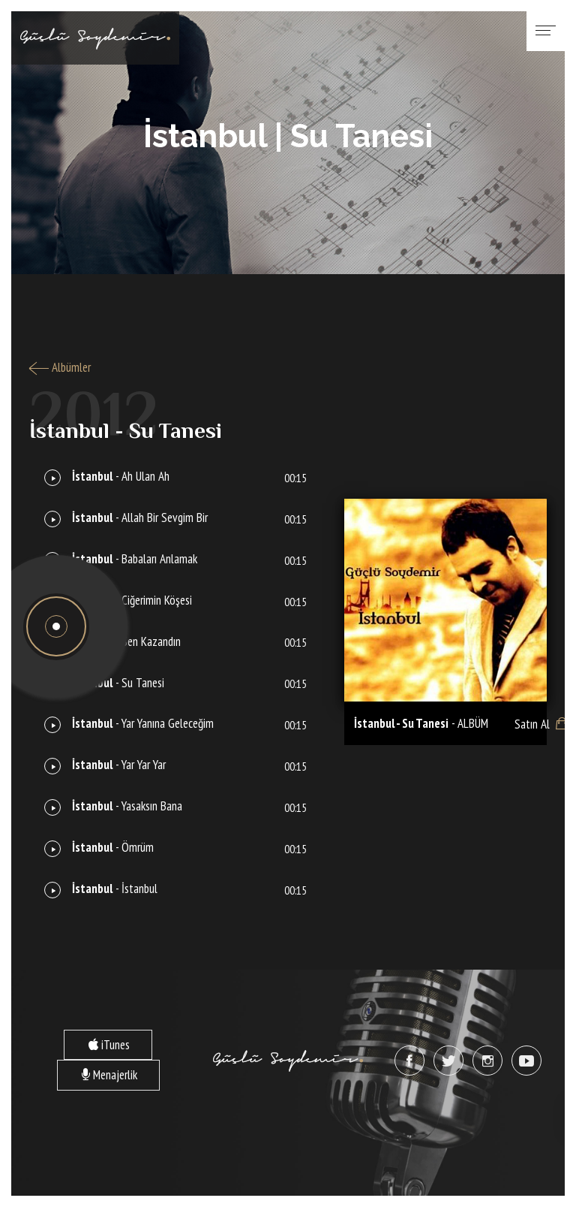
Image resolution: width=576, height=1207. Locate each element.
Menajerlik (97, 1074)
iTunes (97, 1044)
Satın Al (525, 723)
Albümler (60, 367)
